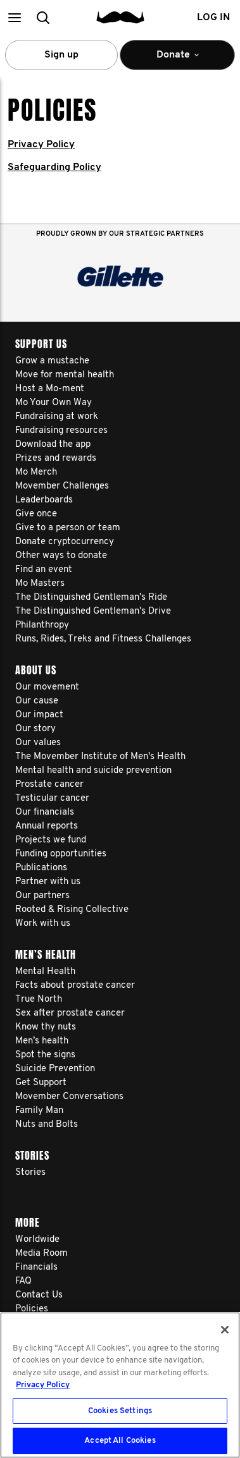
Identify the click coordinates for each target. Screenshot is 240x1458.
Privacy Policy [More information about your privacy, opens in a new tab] (43, 1385)
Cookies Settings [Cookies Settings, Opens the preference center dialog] (120, 1411)
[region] (120, 1385)
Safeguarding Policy (54, 167)
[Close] (225, 1330)
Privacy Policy (41, 145)
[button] (14, 17)
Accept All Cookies (119, 1441)
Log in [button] (213, 18)
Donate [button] (177, 60)
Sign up (61, 55)
